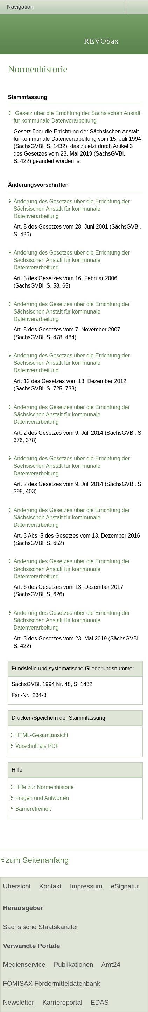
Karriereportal (62, 1002)
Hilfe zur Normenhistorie (42, 787)
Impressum (86, 886)
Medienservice (24, 964)
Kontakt (50, 886)
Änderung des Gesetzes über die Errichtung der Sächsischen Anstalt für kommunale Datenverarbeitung (69, 208)
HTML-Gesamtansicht (39, 735)
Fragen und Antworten (39, 798)
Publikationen (73, 964)
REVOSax (101, 41)
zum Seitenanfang (34, 860)
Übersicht (16, 886)
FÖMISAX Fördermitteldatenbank (51, 983)
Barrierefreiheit (30, 809)
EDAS (99, 1002)
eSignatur (125, 886)
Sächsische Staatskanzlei (40, 927)
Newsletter (18, 1002)
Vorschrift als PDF (34, 746)
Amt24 (110, 964)
